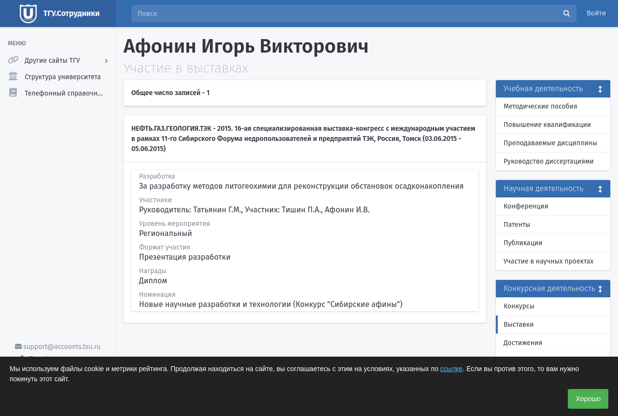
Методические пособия (540, 106)
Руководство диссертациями (549, 161)
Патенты (517, 225)
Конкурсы (519, 306)
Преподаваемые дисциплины (550, 143)
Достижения (523, 343)
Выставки (519, 324)
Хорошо (588, 398)
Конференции (526, 206)
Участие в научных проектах (548, 261)
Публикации (523, 243)
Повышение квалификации (547, 125)
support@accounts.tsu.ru (58, 347)
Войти (596, 13)
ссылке (451, 369)
